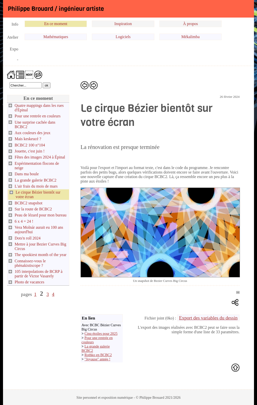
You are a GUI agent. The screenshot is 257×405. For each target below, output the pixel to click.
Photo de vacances (29, 282)
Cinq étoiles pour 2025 (101, 334)
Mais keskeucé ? (28, 139)
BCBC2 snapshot (28, 203)
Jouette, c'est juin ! (29, 151)
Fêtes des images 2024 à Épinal (40, 157)
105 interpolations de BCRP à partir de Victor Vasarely (38, 273)
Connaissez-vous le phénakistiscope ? (30, 263)
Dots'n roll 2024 (27, 238)
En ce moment (55, 24)
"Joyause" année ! (97, 359)
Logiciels (123, 37)
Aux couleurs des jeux (32, 133)
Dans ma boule (27, 174)
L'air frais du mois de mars (36, 186)
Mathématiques (55, 37)
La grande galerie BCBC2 (35, 180)
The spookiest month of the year (41, 255)
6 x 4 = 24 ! (24, 221)
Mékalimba (190, 37)
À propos (190, 24)
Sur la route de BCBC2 (33, 209)
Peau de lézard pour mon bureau (41, 215)
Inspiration (123, 24)
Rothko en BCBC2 (98, 355)
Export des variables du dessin (208, 317)
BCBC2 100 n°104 (30, 145)
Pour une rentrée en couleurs (37, 116)
